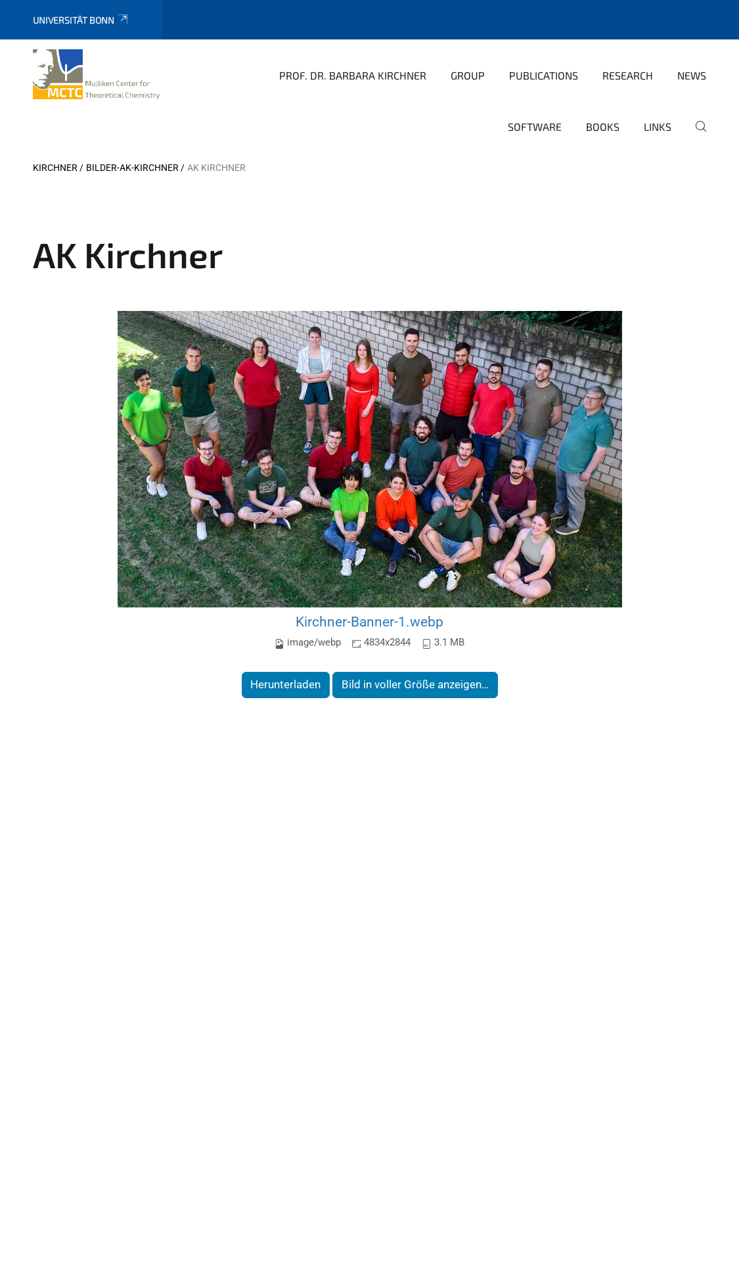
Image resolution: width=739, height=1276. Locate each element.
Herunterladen (285, 684)
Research (627, 75)
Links (657, 126)
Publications (543, 75)
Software (535, 126)
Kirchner (55, 167)
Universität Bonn (81, 20)
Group (468, 75)
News (691, 75)
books (602, 126)
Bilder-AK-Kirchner (132, 167)
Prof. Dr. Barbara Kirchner (352, 75)
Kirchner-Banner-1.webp (369, 621)
